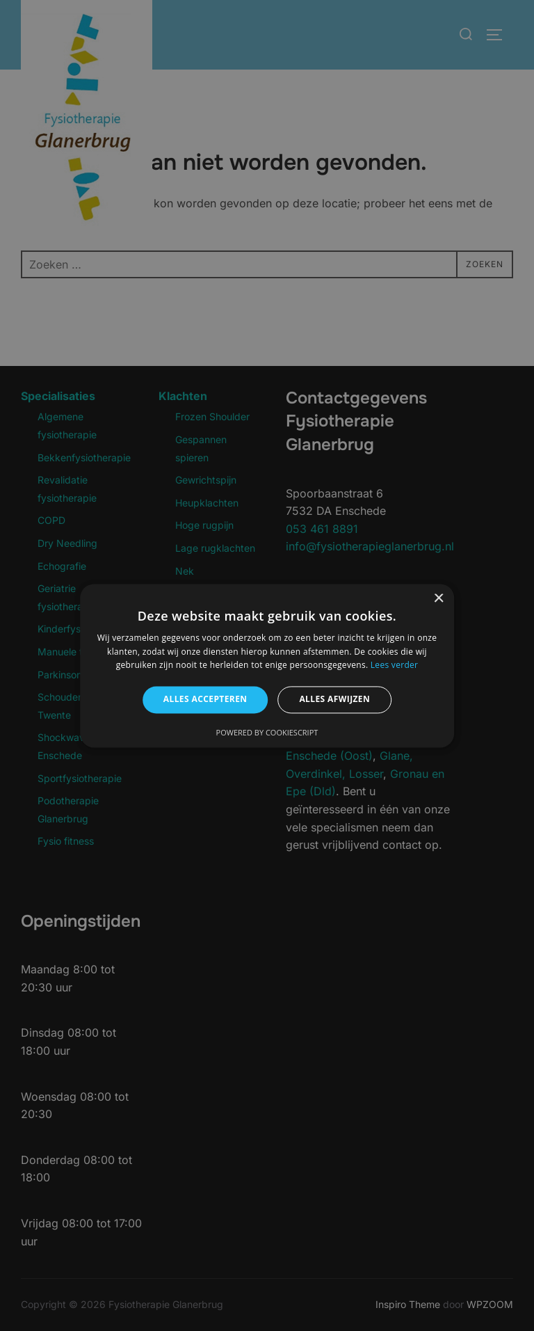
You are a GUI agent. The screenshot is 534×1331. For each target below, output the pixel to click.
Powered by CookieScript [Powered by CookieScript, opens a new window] (267, 732)
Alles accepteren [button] (205, 700)
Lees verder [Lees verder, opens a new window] (395, 665)
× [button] (438, 598)
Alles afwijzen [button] (334, 700)
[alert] (267, 665)
